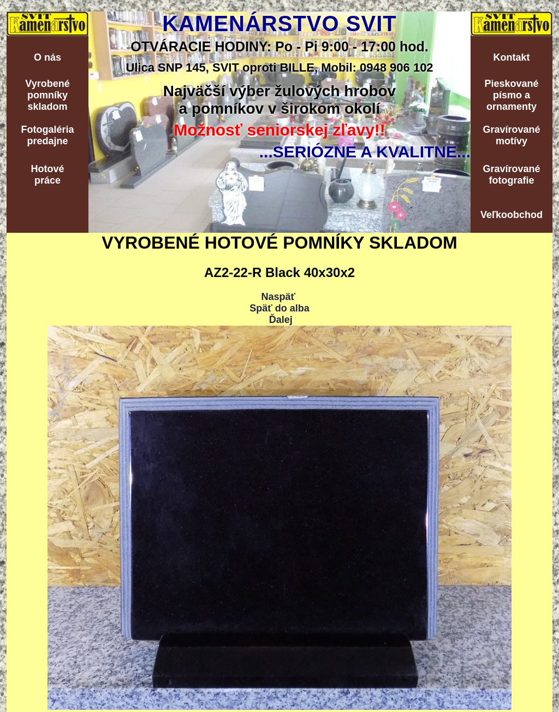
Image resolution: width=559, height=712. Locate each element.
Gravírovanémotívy (511, 135)
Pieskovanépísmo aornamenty (511, 95)
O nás (47, 57)
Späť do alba (279, 308)
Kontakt (511, 57)
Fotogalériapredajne (47, 135)
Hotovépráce (47, 174)
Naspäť (278, 296)
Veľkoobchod (511, 214)
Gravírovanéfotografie (511, 174)
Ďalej (281, 319)
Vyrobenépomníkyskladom (47, 95)
